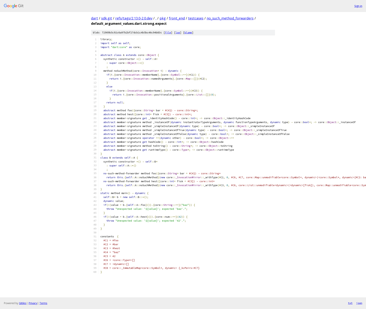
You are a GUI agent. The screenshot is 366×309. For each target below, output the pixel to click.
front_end (177, 18)
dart (94, 18)
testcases (195, 18)
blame (188, 32)
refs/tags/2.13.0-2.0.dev (133, 18)
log (177, 32)
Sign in (358, 6)
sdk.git (106, 18)
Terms (43, 303)
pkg (163, 18)
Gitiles (22, 303)
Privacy (33, 303)
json (359, 303)
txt (350, 303)
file (168, 32)
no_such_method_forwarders (230, 18)
